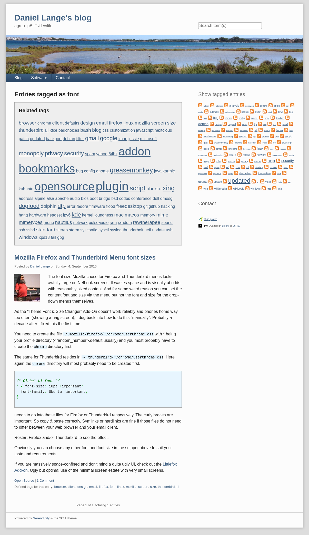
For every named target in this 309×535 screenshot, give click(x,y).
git (145, 206)
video (268, 182)
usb (169, 230)
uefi (147, 230)
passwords (277, 155)
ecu (264, 124)
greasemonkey (131, 170)
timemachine (264, 173)
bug (79, 171)
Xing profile (210, 219)
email (102, 123)
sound (167, 222)
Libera (225, 225)
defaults (72, 123)
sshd (30, 230)
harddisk (252, 143)
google (108, 138)
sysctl (103, 230)
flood (110, 206)
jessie (133, 139)
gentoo (243, 136)
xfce (53, 130)
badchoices (68, 130)
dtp (62, 206)
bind (270, 112)
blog (96, 130)
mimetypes (31, 222)
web (206, 189)
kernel (87, 215)
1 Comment (45, 479)
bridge (104, 198)
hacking (168, 206)
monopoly (31, 153)
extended (244, 130)
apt (287, 106)
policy (218, 161)
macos (132, 215)
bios (84, 198)
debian (69, 139)
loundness (103, 215)
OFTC (236, 225)
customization (122, 130)
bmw (280, 112)
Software (39, 78)
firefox (115, 123)
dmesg (166, 198)
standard (45, 229)
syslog (116, 230)
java (158, 171)
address (26, 198)
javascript (145, 130)
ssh (22, 230)
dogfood (29, 206)
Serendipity (41, 517)
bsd (114, 198)
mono (49, 222)
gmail (92, 138)
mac (119, 215)
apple (277, 105)
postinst (231, 161)
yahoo (101, 154)
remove (257, 161)
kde (76, 214)
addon (134, 151)
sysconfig (88, 230)
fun (291, 130)
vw (289, 182)
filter (80, 139)
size (171, 123)
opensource (64, 186)
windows (28, 237)
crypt (267, 118)
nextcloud (163, 130)
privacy (54, 153)
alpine (39, 198)
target (230, 173)
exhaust (229, 130)
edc (274, 124)
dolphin (48, 206)
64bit (112, 154)
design (87, 123)
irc (274, 142)
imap (122, 139)
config (89, 171)
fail (53, 237)
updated (37, 139)
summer (273, 167)
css (106, 130)
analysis (234, 105)
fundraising (228, 137)
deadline (280, 118)
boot (94, 198)
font (112, 486)
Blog (18, 78)
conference (141, 198)
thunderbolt (133, 230)
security (74, 153)
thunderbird (31, 130)
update (158, 230)
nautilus (63, 222)
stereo (62, 230)
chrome (44, 123)
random (125, 222)
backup (245, 112)
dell (156, 198)
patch (24, 139)
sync (286, 167)
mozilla (142, 123)
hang (23, 215)
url (258, 182)
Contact (63, 78)
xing (169, 188)
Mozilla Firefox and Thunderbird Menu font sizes (85, 257)
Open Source (24, 479)
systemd (217, 173)
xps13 (44, 237)
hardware (37, 215)
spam (90, 154)
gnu (277, 136)
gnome (102, 171)
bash (85, 130)
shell (206, 167)
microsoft (148, 139)
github (154, 206)
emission (216, 130)
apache (62, 198)
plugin (112, 186)
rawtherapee (146, 222)
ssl (247, 167)
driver (244, 124)
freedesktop (129, 206)
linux (128, 123)
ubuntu (154, 188)
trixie (279, 173)
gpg (60, 237)
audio (75, 198)
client (58, 123)
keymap (247, 149)
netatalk (247, 155)
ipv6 (67, 215)
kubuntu (26, 189)
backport (54, 139)
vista (279, 182)
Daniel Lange (40, 266)
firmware (97, 206)
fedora (82, 206)
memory (147, 215)
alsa (50, 198)
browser (27, 123)
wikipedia (238, 188)
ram (113, 222)
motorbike (218, 155)
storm (74, 230)
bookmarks (47, 168)
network (80, 222)
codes (124, 198)
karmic (169, 171)
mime (162, 215)
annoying (249, 106)
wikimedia (220, 188)
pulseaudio (98, 222)
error (71, 206)
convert (254, 118)
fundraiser (210, 136)
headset (54, 215)
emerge (201, 130)
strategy (259, 167)
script (137, 188)
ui (47, 130)
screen (158, 123)
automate (214, 112)
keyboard (232, 149)
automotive (230, 112)
